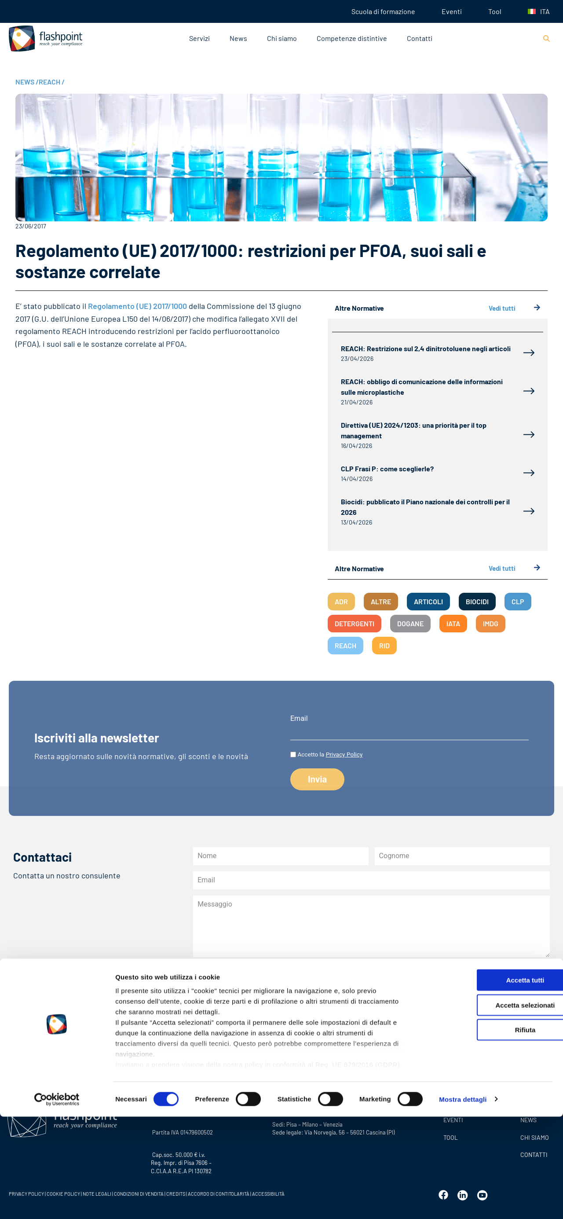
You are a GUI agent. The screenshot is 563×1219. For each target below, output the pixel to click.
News (238, 38)
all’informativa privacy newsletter (407, 991)
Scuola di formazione (383, 11)
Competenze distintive (352, 38)
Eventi (452, 11)
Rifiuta (489, 1132)
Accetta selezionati (489, 1107)
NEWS (27, 81)
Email (299, 718)
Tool (494, 11)
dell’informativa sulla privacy (303, 1006)
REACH (52, 81)
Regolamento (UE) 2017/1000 (138, 306)
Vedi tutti (515, 308)
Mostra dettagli (462, 1201)
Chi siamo (282, 38)
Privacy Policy (344, 754)
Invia (215, 1038)
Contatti (419, 38)
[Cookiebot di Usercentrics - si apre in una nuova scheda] (56, 1201)
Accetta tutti (490, 1083)
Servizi (199, 38)
